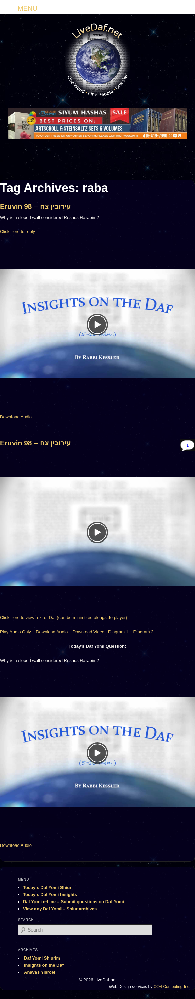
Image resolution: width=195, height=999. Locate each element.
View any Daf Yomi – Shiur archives (60, 908)
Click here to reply (17, 231)
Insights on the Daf (44, 965)
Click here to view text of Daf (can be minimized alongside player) (63, 617)
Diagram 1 (118, 631)
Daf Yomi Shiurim (42, 958)
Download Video (88, 631)
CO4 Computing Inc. (171, 986)
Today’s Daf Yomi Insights (50, 894)
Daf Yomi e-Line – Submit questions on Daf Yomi (73, 901)
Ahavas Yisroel (39, 972)
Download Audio (16, 416)
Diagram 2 (143, 631)
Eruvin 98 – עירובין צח (35, 206)
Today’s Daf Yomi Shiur (47, 887)
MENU (28, 8)
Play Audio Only (15, 631)
